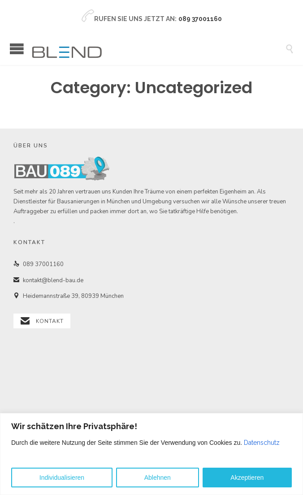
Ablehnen (157, 477)
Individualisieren (61, 477)
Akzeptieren (247, 477)
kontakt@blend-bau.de (48, 280)
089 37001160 (38, 264)
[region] (151, 454)
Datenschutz (262, 442)
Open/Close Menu (17, 48)
